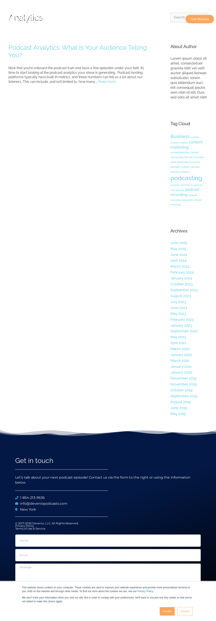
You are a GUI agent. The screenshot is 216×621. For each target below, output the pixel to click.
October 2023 (181, 284)
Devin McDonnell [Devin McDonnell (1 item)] (179, 162)
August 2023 (180, 296)
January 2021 (181, 366)
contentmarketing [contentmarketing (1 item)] (179, 152)
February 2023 (182, 319)
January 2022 (181, 355)
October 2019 (181, 390)
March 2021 (179, 360)
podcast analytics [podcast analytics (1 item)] (179, 171)
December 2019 (183, 378)
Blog (177, 18)
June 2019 (178, 408)
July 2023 (178, 302)
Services (139, 18)
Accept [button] (167, 611)
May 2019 (178, 414)
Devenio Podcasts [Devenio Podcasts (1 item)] (194, 157)
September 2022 (184, 331)
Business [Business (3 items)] (180, 136)
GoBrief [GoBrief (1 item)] (185, 167)
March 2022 (179, 349)
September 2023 (184, 290)
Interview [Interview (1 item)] (195, 167)
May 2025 (178, 249)
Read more (107, 82)
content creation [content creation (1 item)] (179, 142)
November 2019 (183, 384)
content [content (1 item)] (195, 137)
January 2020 (181, 372)
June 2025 (178, 243)
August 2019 (180, 402)
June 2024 (178, 254)
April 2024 (178, 260)
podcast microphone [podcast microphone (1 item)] (181, 185)
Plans (159, 19)
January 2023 (181, 325)
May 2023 (178, 313)
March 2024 (179, 266)
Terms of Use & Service (30, 528)
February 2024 (182, 272)
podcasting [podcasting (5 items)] (186, 178)
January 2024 (181, 278)
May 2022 (178, 337)
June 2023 (178, 308)
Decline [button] (185, 611)
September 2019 (183, 396)
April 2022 (178, 343)
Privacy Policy (145, 591)
